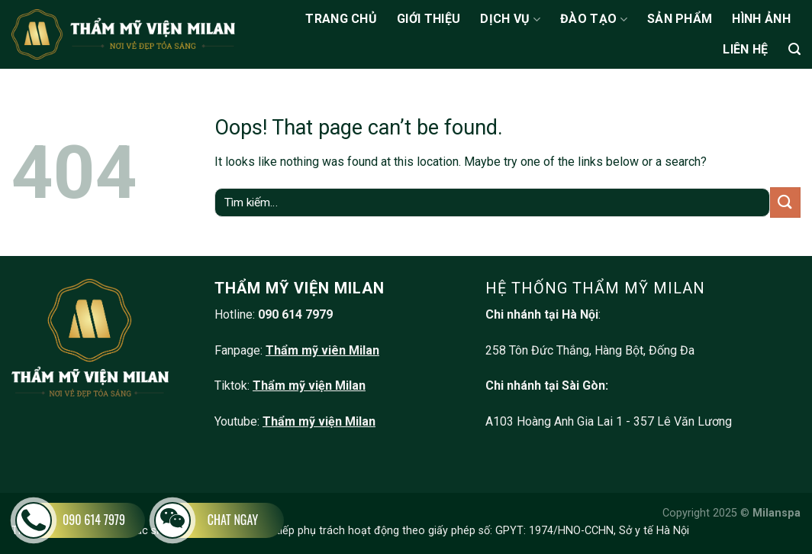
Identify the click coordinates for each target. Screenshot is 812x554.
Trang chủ (341, 18)
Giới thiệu (428, 18)
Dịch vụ (510, 19)
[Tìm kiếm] (794, 49)
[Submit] (785, 202)
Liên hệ (745, 49)
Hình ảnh (761, 18)
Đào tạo (593, 19)
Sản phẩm (680, 18)
